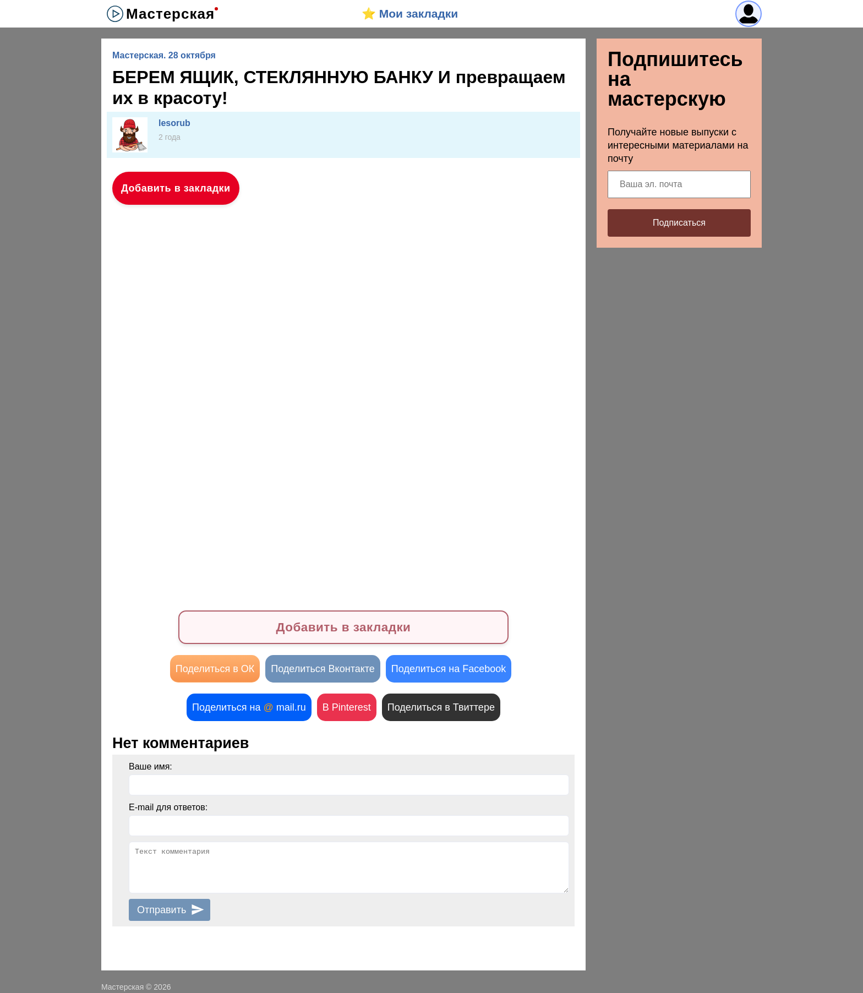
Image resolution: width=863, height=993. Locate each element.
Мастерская (170, 14)
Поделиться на (249, 707)
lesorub (174, 123)
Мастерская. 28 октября (164, 55)
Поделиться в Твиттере (441, 707)
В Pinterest (347, 707)
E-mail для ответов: (168, 807)
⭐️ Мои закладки (410, 13)
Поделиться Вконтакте (323, 668)
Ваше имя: (150, 766)
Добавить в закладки (176, 188)
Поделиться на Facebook (448, 668)
